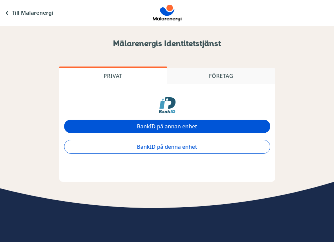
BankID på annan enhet (167, 126)
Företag (221, 76)
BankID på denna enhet (167, 146)
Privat (112, 76)
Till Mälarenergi (32, 12)
